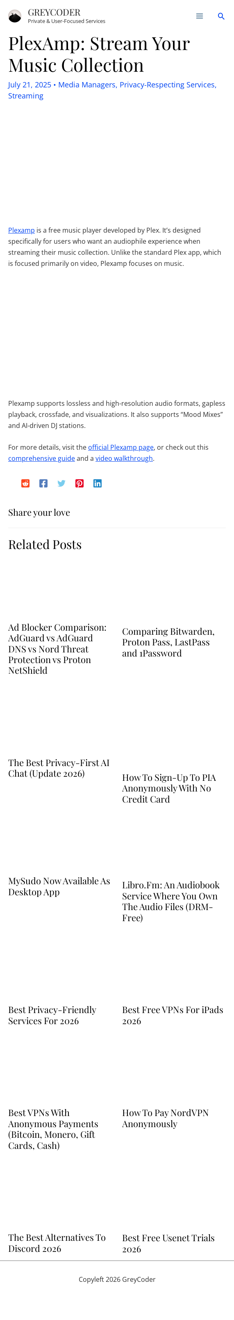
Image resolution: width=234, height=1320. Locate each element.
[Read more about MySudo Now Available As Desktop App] (60, 844)
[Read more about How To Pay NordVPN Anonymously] (174, 1070)
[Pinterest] (79, 483)
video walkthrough (124, 458)
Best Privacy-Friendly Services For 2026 (52, 1014)
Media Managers (87, 84)
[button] (221, 16)
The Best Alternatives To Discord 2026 (57, 1242)
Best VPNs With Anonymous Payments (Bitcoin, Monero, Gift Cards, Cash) (53, 1128)
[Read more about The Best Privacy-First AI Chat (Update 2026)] (60, 720)
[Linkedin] (97, 483)
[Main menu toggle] (200, 16)
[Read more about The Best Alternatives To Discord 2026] (60, 1195)
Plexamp (21, 230)
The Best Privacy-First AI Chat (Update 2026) (58, 767)
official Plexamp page (121, 447)
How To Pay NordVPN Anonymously (165, 1117)
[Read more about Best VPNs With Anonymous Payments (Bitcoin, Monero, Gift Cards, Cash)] (60, 1070)
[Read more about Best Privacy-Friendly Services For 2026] (60, 967)
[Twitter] (61, 483)
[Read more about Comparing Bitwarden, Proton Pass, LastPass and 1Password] (174, 589)
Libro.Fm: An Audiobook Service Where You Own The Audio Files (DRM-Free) (171, 900)
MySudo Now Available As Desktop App (59, 885)
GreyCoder (54, 12)
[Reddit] (25, 483)
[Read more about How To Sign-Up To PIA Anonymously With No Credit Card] (174, 728)
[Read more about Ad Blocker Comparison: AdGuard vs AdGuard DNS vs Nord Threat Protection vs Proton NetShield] (60, 587)
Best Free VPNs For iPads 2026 (172, 1014)
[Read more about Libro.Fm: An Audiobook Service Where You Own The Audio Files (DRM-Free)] (174, 846)
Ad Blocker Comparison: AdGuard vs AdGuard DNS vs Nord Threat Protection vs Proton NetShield (57, 649)
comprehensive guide (41, 458)
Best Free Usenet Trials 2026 (168, 1242)
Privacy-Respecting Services (167, 84)
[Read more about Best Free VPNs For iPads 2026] (174, 967)
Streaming (25, 96)
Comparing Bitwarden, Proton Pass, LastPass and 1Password (168, 642)
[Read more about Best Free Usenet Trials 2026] (174, 1195)
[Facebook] (43, 483)
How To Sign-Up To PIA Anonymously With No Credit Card (169, 788)
